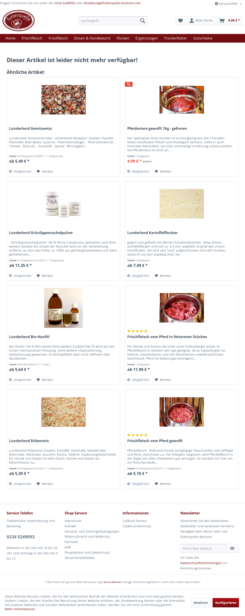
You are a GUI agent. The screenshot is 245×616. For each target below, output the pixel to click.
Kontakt (70, 526)
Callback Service (135, 521)
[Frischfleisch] (32, 38)
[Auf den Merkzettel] (45, 171)
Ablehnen (200, 602)
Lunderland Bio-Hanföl (29, 337)
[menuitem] (113, 20)
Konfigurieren (225, 602)
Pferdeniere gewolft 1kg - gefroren (157, 128)
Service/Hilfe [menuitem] (227, 4)
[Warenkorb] (229, 20)
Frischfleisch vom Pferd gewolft (155, 441)
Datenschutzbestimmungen (201, 563)
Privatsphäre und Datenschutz (87, 552)
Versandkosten (113, 582)
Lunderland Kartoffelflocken (152, 232)
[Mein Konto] (201, 20)
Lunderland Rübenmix (29, 441)
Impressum (73, 521)
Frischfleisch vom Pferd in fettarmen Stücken (167, 337)
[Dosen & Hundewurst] (92, 38)
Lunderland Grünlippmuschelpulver (41, 232)
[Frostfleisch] (58, 38)
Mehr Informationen (20, 609)
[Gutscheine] (202, 38)
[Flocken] (123, 38)
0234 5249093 (65, 3)
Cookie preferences (137, 526)
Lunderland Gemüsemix (30, 128)
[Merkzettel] (180, 20)
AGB (68, 547)
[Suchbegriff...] (113, 20)
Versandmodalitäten (80, 558)
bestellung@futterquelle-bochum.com (112, 3)
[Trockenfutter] (175, 38)
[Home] (10, 38)
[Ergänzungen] (146, 38)
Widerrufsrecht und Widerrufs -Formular (88, 539)
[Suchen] (142, 20)
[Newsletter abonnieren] (232, 548)
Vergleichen (20, 171)
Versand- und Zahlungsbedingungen (92, 531)
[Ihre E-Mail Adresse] (203, 548)
